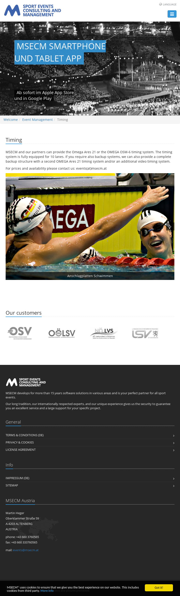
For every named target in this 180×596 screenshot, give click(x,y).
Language (169, 4)
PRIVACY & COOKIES (20, 442)
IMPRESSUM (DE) (17, 478)
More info (47, 591)
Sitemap (12, 485)
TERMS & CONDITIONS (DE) (25, 435)
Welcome (11, 119)
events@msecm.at (26, 550)
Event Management (37, 119)
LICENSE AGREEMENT (21, 450)
